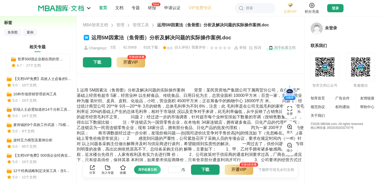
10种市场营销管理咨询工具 (35, 94)
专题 (136, 8)
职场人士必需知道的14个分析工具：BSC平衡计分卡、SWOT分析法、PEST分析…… (42, 109)
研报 (152, 7)
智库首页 (318, 98)
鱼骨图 (13, 32)
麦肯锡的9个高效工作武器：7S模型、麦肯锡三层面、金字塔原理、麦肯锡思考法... (42, 125)
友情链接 (367, 98)
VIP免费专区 (200, 8)
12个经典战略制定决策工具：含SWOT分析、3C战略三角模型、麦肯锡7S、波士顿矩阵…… (42, 171)
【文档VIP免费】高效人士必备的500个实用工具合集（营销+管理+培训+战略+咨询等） (42, 79)
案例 (30, 32)
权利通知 (342, 107)
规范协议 (318, 107)
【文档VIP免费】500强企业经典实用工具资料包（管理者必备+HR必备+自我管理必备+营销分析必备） (42, 155)
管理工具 (141, 25)
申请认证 (172, 8)
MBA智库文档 (95, 25)
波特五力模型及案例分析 (33, 140)
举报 (240, 47)
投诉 (255, 47)
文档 (119, 8)
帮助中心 (367, 107)
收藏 (123, 170)
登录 (335, 8)
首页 (103, 8)
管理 (120, 25)
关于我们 (318, 115)
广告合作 (342, 98)
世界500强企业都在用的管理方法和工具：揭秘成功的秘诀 (42, 59)
